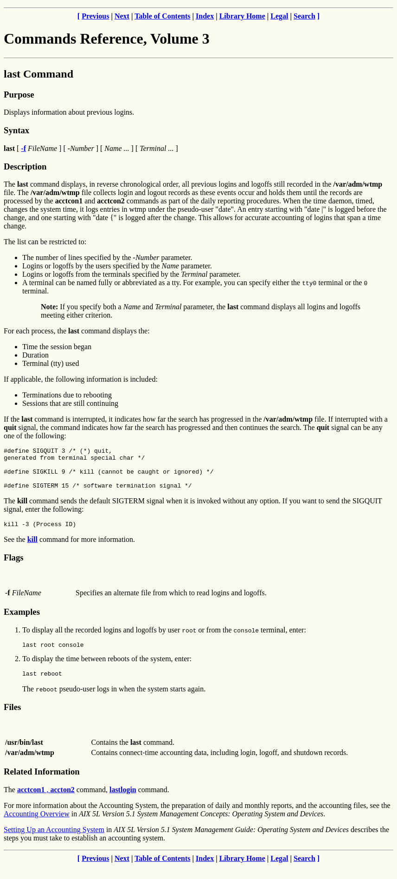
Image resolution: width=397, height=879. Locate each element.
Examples (22, 621)
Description (25, 166)
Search (304, 16)
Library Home (242, 16)
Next (122, 16)
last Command (38, 74)
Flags (14, 567)
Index (205, 16)
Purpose (19, 94)
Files (12, 719)
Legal (279, 16)
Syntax (16, 130)
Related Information (42, 784)
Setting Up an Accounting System (54, 842)
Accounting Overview (37, 826)
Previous (95, 16)
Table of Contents (162, 16)
